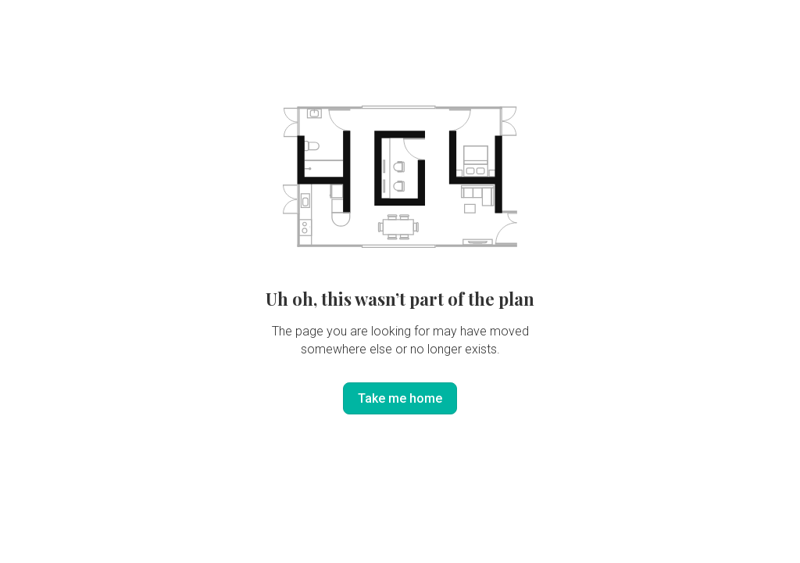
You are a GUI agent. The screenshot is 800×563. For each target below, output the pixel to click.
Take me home (400, 398)
